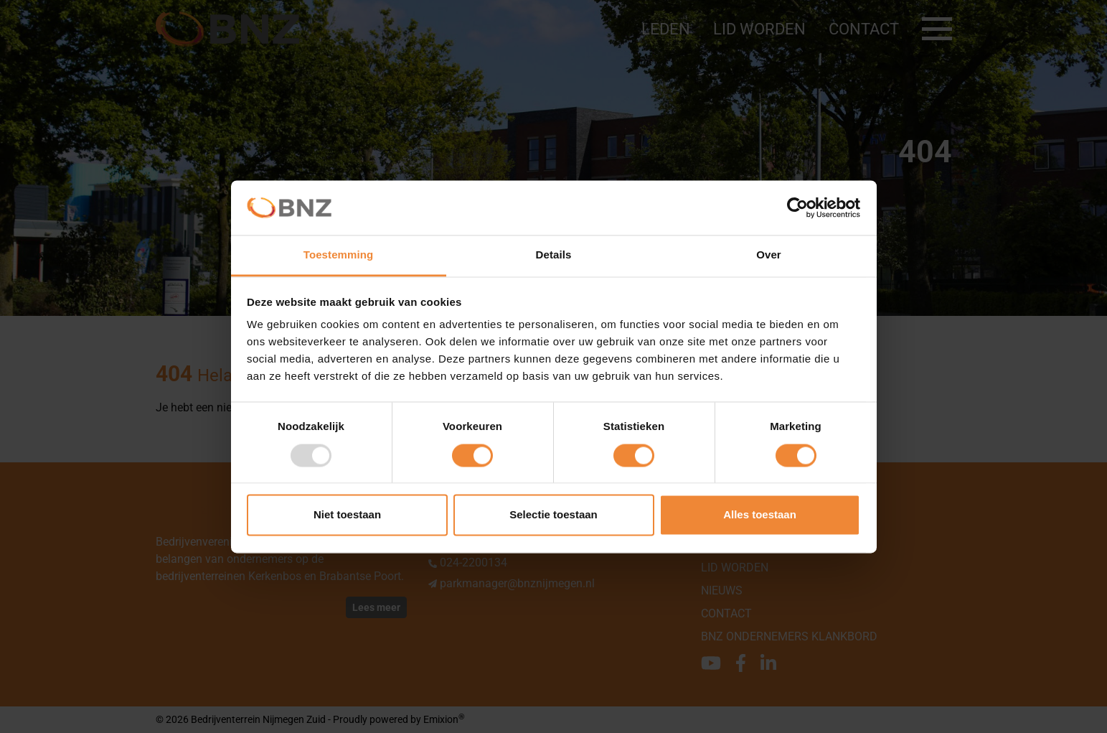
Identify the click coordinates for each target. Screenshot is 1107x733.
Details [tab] (554, 255)
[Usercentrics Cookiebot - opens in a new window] (797, 207)
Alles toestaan (759, 515)
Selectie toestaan (553, 515)
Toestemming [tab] (338, 255)
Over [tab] (768, 255)
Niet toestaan (347, 515)
